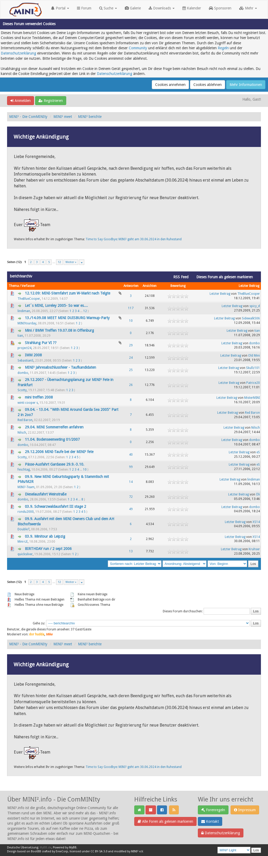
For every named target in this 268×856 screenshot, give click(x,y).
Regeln (223, 48)
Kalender (191, 8)
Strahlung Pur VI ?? (41, 343)
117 (130, 308)
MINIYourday (27, 323)
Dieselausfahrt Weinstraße (45, 494)
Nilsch (22, 432)
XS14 (256, 522)
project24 (24, 348)
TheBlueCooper (29, 299)
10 (131, 321)
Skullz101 (253, 368)
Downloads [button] (162, 8)
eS (258, 452)
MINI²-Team (26, 487)
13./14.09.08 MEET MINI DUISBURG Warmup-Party (67, 318)
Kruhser (254, 549)
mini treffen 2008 (39, 397)
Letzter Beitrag (249, 286)
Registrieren (50, 101)
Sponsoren (220, 8)
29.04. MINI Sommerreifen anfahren (54, 427)
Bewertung (178, 286)
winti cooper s (28, 403)
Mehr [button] (248, 8)
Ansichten (150, 286)
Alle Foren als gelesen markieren (165, 821)
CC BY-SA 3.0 (99, 851)
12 (59, 262)
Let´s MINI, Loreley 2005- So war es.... (56, 305)
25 (131, 370)
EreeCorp (62, 851)
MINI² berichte (90, 117)
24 (131, 357)
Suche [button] (108, 8)
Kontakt (210, 821)
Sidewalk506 (251, 318)
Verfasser (28, 286)
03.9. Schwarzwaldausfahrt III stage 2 (55, 506)
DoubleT (24, 529)
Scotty (22, 390)
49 (131, 509)
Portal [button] (60, 8)
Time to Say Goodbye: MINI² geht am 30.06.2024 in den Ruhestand (134, 239)
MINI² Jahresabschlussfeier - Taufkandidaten (60, 367)
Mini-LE (23, 541)
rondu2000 (26, 512)
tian (20, 335)
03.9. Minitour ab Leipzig (45, 536)
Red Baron (25, 420)
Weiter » (70, 262)
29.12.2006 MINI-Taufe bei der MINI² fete (59, 452)
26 (131, 385)
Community (138, 48)
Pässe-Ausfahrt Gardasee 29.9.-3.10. (54, 464)
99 (131, 467)
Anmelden (20, 101)
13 (131, 551)
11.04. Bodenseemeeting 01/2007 (52, 439)
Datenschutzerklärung (18, 53)
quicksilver (25, 554)
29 (131, 345)
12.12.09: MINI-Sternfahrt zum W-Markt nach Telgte (67, 293)
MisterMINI (252, 398)
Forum (84, 8)
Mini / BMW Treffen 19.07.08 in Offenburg (59, 330)
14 (131, 482)
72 (131, 497)
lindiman (24, 311)
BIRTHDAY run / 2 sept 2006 (48, 549)
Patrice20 (253, 383)
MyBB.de (45, 847)
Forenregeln (213, 810)
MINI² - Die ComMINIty (28, 117)
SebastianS (26, 360)
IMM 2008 (33, 355)
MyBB (72, 847)
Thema (14, 286)
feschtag (24, 469)
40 (131, 454)
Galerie (133, 8)
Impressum (245, 810)
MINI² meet (62, 117)
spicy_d (254, 306)
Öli (258, 494)
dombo (254, 343)
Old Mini (254, 355)
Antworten (131, 286)
